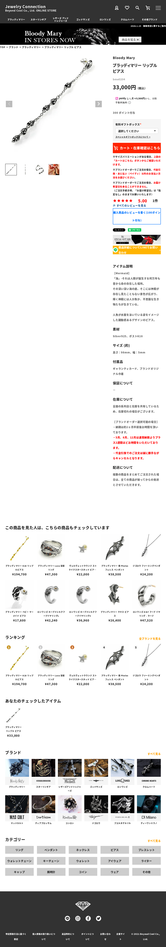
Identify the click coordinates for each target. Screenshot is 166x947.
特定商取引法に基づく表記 (16, 937)
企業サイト (120, 937)
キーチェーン (51, 861)
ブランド (13, 47)
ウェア (115, 872)
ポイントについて (87, 937)
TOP (2, 47)
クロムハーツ (127, 19)
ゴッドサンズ (83, 19)
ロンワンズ (105, 19)
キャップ (19, 872)
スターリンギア (38, 19)
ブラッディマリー (16, 19)
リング (19, 850)
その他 (146, 872)
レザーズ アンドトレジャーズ (61, 19)
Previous (9, 104)
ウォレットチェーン (19, 861)
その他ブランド (150, 19)
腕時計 (51, 872)
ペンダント (51, 850)
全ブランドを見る (150, 638)
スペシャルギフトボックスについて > (132, 136)
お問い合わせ (105, 937)
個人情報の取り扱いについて (43, 937)
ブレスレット (146, 850)
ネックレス (83, 850)
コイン (83, 872)
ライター (146, 861)
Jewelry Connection (25, 6)
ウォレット (83, 861)
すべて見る (154, 754)
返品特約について (68, 937)
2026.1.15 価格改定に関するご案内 (148, 26)
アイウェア (115, 861)
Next (98, 104)
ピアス (115, 850)
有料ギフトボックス (128, 124)
